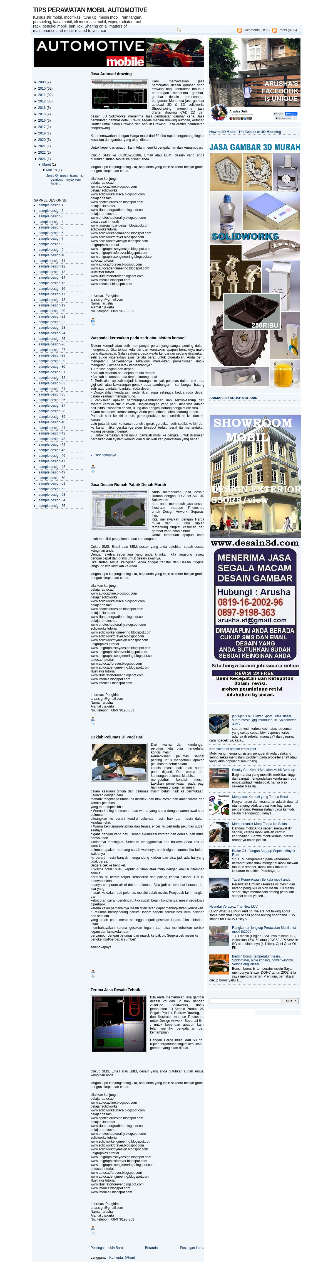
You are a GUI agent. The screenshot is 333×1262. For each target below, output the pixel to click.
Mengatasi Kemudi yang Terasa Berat (260, 797)
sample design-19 (52, 305)
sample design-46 (52, 456)
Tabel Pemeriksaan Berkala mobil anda (261, 880)
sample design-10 (52, 255)
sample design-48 (52, 467)
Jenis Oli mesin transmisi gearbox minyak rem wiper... (65, 179)
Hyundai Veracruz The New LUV (233, 907)
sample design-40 (52, 422)
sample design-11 (52, 261)
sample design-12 (52, 266)
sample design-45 (52, 450)
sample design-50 (52, 478)
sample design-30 (52, 367)
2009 (42, 82)
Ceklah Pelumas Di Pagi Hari (117, 737)
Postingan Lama (192, 1248)
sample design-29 (52, 361)
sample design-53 (52, 495)
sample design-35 (52, 394)
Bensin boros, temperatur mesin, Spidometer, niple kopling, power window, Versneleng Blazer (263, 960)
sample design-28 (52, 355)
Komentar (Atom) (122, 1257)
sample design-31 (52, 372)
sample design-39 (52, 417)
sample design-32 (52, 378)
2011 (42, 95)
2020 (42, 140)
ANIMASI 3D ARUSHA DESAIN (233, 398)
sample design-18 (52, 300)
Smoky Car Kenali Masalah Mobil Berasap (263, 770)
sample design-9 (51, 250)
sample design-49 (52, 472)
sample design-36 (52, 400)
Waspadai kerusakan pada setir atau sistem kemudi (138, 338)
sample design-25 (52, 339)
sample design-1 (51, 205)
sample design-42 (52, 433)
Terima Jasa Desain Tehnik (115, 990)
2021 (42, 146)
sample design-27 (52, 350)
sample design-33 (52, 383)
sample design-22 (52, 322)
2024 (42, 159)
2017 (42, 127)
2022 (42, 152)
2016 (42, 120)
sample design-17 (52, 294)
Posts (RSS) (288, 30)
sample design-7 (51, 238)
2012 (42, 101)
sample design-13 (52, 272)
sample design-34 (52, 389)
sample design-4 (51, 222)
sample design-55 (52, 506)
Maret (47, 164)
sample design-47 (52, 461)
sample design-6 (51, 233)
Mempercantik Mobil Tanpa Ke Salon (259, 824)
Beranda (151, 1248)
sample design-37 (52, 405)
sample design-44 (52, 444)
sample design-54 (52, 500)
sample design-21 (52, 316)
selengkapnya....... (109, 455)
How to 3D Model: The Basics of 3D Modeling (245, 132)
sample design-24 (52, 333)
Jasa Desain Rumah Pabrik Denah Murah (128, 484)
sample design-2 (51, 211)
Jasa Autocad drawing (111, 74)
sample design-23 (52, 328)
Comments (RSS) (256, 30)
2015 (42, 114)
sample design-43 (52, 439)
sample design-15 (52, 283)
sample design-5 (51, 227)
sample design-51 (52, 483)
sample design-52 (52, 489)
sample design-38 (52, 411)
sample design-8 (51, 244)
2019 (42, 133)
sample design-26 (52, 344)
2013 (42, 108)
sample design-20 (52, 311)
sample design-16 (52, 289)
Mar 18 (52, 170)
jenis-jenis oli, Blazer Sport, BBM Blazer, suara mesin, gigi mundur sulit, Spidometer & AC (264, 720)
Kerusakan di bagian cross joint (232, 749)
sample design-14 (52, 277)
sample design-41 (52, 428)
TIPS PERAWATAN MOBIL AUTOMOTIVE (90, 10)
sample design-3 (51, 216)
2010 (42, 88)
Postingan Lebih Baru (107, 1248)
